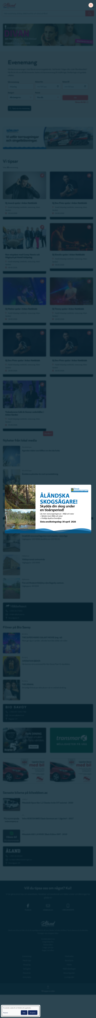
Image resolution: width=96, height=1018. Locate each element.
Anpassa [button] (5, 1012)
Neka (24, 1012)
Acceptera (33, 1012)
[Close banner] (90, 5)
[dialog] (20, 1011)
